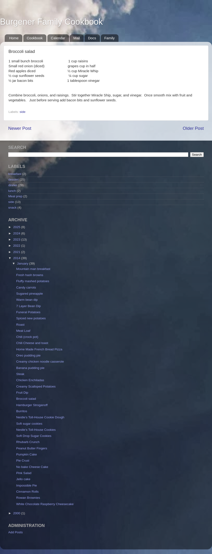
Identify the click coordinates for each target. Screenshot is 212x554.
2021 (17, 252)
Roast (20, 324)
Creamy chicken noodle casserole (40, 361)
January (23, 263)
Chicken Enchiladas (30, 380)
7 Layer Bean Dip (28, 306)
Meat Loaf (23, 330)
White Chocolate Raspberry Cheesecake (45, 504)
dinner (12, 185)
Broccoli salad (26, 398)
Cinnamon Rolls (27, 491)
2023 (17, 239)
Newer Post (19, 128)
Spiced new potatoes (31, 318)
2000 (17, 513)
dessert (13, 179)
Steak (20, 374)
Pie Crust (22, 460)
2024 (17, 233)
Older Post (193, 128)
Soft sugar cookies (29, 423)
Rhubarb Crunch (28, 442)
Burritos (21, 411)
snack (12, 207)
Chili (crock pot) (27, 337)
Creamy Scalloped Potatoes (36, 386)
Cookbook (35, 38)
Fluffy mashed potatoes (32, 281)
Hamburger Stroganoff (32, 405)
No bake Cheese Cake (32, 467)
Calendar (58, 38)
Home (14, 38)
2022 (17, 245)
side (22, 112)
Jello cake (23, 479)
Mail (76, 38)
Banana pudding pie (30, 368)
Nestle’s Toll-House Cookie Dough (40, 417)
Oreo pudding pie (28, 355)
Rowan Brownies (28, 497)
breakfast (14, 174)
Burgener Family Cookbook (51, 22)
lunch (12, 191)
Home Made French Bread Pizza (39, 349)
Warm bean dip (27, 299)
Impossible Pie (26, 485)
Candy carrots (26, 287)
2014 (17, 258)
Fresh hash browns (29, 275)
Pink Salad (24, 473)
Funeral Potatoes (28, 312)
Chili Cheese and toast (32, 343)
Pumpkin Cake (26, 454)
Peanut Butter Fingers (31, 448)
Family (109, 38)
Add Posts (15, 532)
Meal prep (15, 196)
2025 (17, 227)
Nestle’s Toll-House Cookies (36, 429)
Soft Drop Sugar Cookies (33, 436)
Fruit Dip (22, 392)
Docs (92, 38)
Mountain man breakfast (33, 269)
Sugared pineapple (29, 293)
